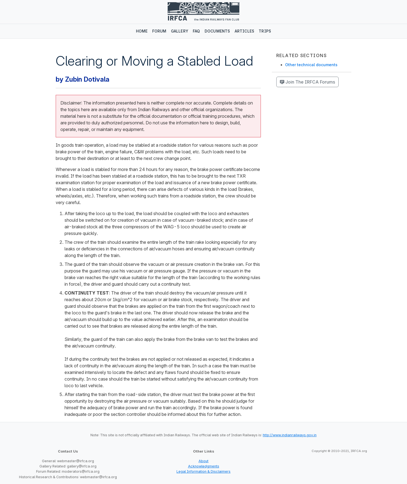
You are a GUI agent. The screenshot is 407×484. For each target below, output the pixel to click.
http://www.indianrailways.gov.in (290, 435)
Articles (245, 31)
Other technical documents (311, 64)
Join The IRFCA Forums (307, 82)
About (203, 461)
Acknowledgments (203, 466)
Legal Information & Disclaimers (203, 471)
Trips (265, 31)
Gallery (179, 31)
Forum (159, 31)
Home (142, 31)
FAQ (196, 31)
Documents (217, 31)
